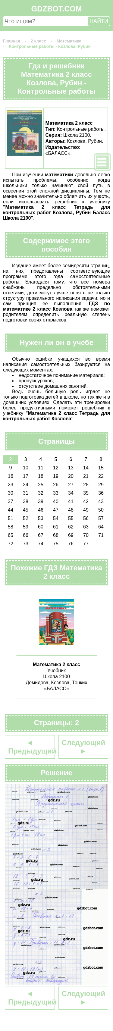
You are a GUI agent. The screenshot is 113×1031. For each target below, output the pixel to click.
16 (10, 476)
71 (101, 535)
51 (10, 518)
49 (86, 509)
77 (86, 543)
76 (71, 543)
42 (86, 501)
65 (10, 535)
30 (10, 493)
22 (101, 476)
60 (40, 526)
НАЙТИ (98, 21)
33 (55, 493)
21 (86, 476)
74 (40, 543)
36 (101, 493)
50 (101, 509)
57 (101, 518)
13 (71, 467)
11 (40, 467)
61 (55, 526)
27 (71, 484)
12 (55, 467)
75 (55, 543)
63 (86, 526)
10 (25, 467)
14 (86, 467)
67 (40, 535)
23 (10, 484)
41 (71, 501)
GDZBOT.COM (56, 9)
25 (40, 484)
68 (55, 535)
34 (71, 493)
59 (25, 526)
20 (71, 476)
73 (25, 543)
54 (55, 518)
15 (101, 467)
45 (25, 509)
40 (55, 501)
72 (10, 543)
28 (86, 484)
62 (71, 526)
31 (25, 493)
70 (86, 535)
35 (86, 493)
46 (40, 509)
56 (86, 518)
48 (71, 509)
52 (25, 518)
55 (71, 518)
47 (55, 509)
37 (10, 501)
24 (25, 484)
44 (10, 509)
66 (25, 535)
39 (40, 501)
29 (101, 484)
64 (101, 526)
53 (40, 518)
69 (71, 535)
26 (55, 484)
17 (25, 476)
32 (40, 493)
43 (101, 501)
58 (10, 526)
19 (55, 476)
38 (25, 501)
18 (40, 476)
